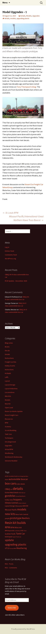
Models (29, 16)
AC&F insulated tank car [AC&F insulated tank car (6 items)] (12, 476)
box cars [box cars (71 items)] (10, 483)
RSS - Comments (11, 568)
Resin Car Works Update (14, 411)
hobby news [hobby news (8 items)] (9, 500)
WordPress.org (10, 258)
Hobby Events (10, 366)
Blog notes (9, 343)
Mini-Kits (8, 396)
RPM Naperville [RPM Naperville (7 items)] (9, 531)
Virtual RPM (9, 449)
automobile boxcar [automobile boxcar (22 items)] (18, 479)
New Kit (7, 404)
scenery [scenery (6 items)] (17, 531)
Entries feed (9, 251)
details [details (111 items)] (18, 488)
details (6, 18)
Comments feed (11, 255)
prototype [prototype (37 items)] (15, 518)
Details (22, 16)
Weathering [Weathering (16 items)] (21, 548)
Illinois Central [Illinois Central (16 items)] (11, 502)
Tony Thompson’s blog (26, 87)
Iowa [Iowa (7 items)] (19, 503)
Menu (5, 3)
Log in (7, 247)
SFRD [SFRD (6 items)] (22, 531)
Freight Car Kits (10, 362)
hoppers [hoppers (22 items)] (17, 499)
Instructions (9, 369)
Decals (7, 350)
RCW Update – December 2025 (16, 281)
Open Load (9, 407)
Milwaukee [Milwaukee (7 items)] (18, 506)
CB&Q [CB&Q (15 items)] (7, 489)
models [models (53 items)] (21, 509)
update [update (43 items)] (9, 540)
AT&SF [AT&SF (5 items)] (6, 479)
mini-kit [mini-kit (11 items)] (25, 506)
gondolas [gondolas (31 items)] (10, 495)
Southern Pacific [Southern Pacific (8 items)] (10, 534)
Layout (7, 381)
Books (7, 347)
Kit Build (8, 373)
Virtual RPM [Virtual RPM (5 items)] (13, 548)
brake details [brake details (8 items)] (20, 484)
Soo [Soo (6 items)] (25, 531)
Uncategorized (10, 442)
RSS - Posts (9, 564)
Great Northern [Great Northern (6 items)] (20, 496)
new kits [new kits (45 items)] (10, 514)
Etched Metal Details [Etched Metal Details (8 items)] (11, 493)
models (13, 18)
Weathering (9, 453)
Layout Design (10, 385)
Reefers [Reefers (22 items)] (26, 518)
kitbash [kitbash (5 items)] (24, 503)
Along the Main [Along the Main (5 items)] (24, 476)
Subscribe (12, 608)
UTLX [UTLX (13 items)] (7, 548)
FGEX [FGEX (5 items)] (20, 492)
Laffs (6, 377)
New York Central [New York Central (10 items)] (22, 514)
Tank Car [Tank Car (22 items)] (20, 533)
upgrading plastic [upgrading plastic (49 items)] (15, 544)
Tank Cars (8, 434)
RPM (6, 423)
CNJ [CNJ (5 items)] (11, 489)
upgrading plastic (23, 18)
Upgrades (36, 16)
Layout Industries (11, 388)
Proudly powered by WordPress (23, 629)
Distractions (9, 358)
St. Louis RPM (10, 212)
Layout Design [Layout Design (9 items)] (10, 506)
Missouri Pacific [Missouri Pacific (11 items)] (11, 510)
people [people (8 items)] (7, 518)
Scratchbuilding (10, 430)
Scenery (8, 426)
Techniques (9, 438)
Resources (9, 419)
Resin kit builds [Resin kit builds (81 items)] (15, 523)
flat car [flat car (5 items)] (23, 492)
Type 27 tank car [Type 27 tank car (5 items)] (17, 537)
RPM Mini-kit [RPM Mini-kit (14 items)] (16, 527)
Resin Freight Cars (11, 415)
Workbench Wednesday (13, 457)
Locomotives (9, 392)
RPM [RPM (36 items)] (7, 527)
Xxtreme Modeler (11, 461)
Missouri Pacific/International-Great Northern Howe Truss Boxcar (26, 218)
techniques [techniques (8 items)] (8, 537)
